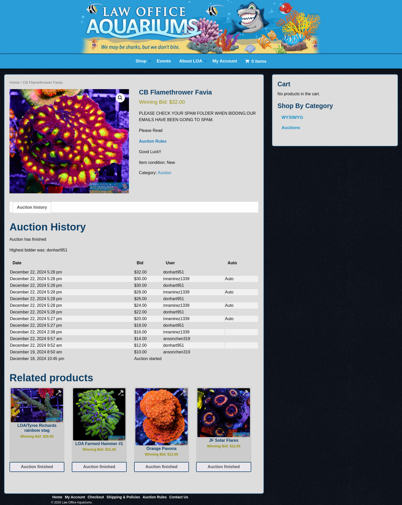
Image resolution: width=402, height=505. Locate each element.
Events (164, 61)
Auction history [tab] (32, 207)
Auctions (291, 127)
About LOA (190, 61)
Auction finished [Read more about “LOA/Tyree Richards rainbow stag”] (37, 467)
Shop (141, 61)
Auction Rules (153, 141)
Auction (164, 173)
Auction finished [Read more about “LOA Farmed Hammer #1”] (99, 467)
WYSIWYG (292, 117)
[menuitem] (142, 61)
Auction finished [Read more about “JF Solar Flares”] (224, 467)
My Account (225, 61)
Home (14, 82)
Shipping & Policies (123, 497)
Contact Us (178, 497)
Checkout (96, 497)
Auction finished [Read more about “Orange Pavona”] (161, 467)
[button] (120, 97)
